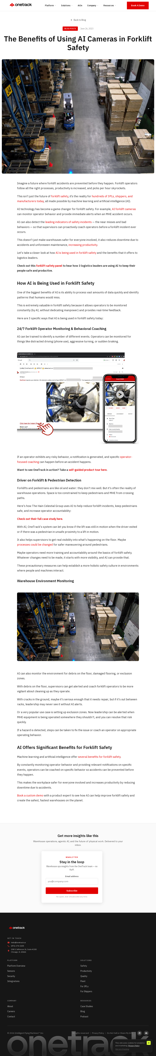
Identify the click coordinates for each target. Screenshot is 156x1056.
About (10, 1006)
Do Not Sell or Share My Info (120, 1033)
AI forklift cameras (124, 209)
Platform (50, 5)
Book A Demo (137, 5)
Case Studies (86, 1006)
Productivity (86, 971)
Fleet (82, 981)
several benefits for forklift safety (99, 757)
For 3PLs (84, 986)
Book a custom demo (30, 795)
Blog (82, 1011)
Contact (11, 1016)
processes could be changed (35, 544)
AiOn (80, 5)
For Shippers (86, 991)
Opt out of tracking (122, 1049)
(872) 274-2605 (17, 946)
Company (93, 5)
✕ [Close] (149, 1043)
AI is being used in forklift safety (76, 253)
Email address (72, 880)
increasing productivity (83, 245)
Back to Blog (78, 20)
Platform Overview (16, 965)
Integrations (13, 981)
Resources (109, 5)
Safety (83, 965)
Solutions (67, 5)
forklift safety (59, 196)
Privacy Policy (98, 1033)
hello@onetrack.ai (18, 942)
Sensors (11, 971)
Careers (11, 1011)
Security (11, 976)
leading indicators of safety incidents (68, 222)
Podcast (84, 1016)
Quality (83, 976)
